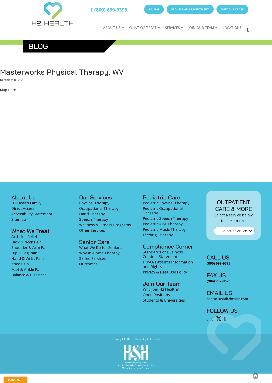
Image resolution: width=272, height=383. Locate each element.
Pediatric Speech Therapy (165, 218)
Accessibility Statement (32, 213)
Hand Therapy (92, 213)
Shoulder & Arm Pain (30, 247)
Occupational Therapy (99, 208)
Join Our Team (199, 25)
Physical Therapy (94, 202)
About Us (107, 25)
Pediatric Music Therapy (164, 229)
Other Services (92, 230)
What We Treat (138, 25)
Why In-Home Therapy (99, 253)
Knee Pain (20, 263)
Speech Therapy (93, 219)
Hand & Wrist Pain (27, 258)
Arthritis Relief (24, 236)
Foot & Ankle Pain (27, 269)
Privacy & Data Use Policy (165, 272)
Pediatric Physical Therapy (166, 202)
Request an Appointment (190, 9)
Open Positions (156, 294)
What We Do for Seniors (100, 247)
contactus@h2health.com (227, 299)
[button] (255, 375)
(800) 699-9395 (109, 9)
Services (170, 25)
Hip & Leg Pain (24, 253)
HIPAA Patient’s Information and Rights (168, 264)
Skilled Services (92, 258)
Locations (232, 25)
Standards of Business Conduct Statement (163, 254)
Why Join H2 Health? (160, 289)
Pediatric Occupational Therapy (163, 210)
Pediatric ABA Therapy (163, 223)
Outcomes (88, 263)
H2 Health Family (26, 202)
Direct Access (23, 208)
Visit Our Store (232, 9)
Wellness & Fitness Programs (105, 224)
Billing (154, 9)
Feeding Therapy (158, 234)
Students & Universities (164, 300)
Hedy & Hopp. (143, 368)
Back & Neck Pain (26, 242)
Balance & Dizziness (28, 274)
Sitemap (18, 219)
